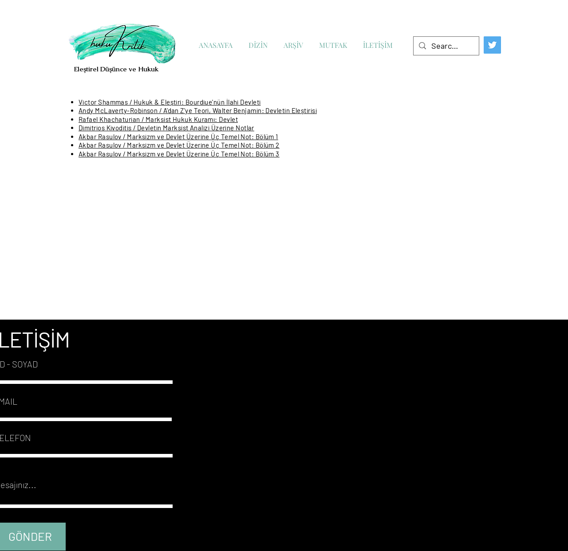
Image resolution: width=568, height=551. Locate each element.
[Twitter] (492, 45)
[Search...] (445, 46)
